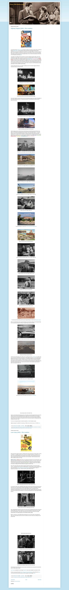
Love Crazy (12, 570)
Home (26, 579)
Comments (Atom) (17, 581)
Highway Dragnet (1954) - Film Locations (21, 28)
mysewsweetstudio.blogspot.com (31, 226)
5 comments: (22, 425)
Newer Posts (13, 579)
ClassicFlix (25, 570)
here (21, 54)
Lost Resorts (34, 356)
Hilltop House (15, 50)
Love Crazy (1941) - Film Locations (20, 432)
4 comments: (22, 575)
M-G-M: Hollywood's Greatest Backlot (23, 467)
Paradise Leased (19, 49)
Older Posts (39, 579)
